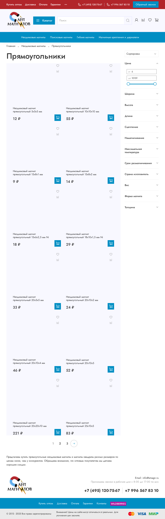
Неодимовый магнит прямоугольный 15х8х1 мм (28, 172)
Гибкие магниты (85, 37)
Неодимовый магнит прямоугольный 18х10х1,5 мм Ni (84, 235)
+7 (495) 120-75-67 (90, 4)
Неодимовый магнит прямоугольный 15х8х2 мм (81, 172)
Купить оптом (14, 4)
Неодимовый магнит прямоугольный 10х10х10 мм (82, 109)
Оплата (43, 4)
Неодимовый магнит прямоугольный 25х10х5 (80, 424)
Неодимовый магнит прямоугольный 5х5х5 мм (27, 109)
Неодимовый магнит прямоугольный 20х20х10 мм (30, 424)
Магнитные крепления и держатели (119, 37)
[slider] (128, 83)
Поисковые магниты (61, 37)
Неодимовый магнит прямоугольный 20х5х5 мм (28, 298)
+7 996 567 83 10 (118, 4)
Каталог (44, 20)
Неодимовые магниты (33, 37)
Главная (10, 46)
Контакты (101, 503)
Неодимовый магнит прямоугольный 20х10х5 (80, 361)
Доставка (30, 4)
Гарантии (56, 4)
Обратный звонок (146, 4)
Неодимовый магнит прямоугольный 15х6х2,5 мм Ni (31, 235)
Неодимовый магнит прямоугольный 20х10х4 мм (29, 361)
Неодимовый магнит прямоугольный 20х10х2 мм (82, 298)
